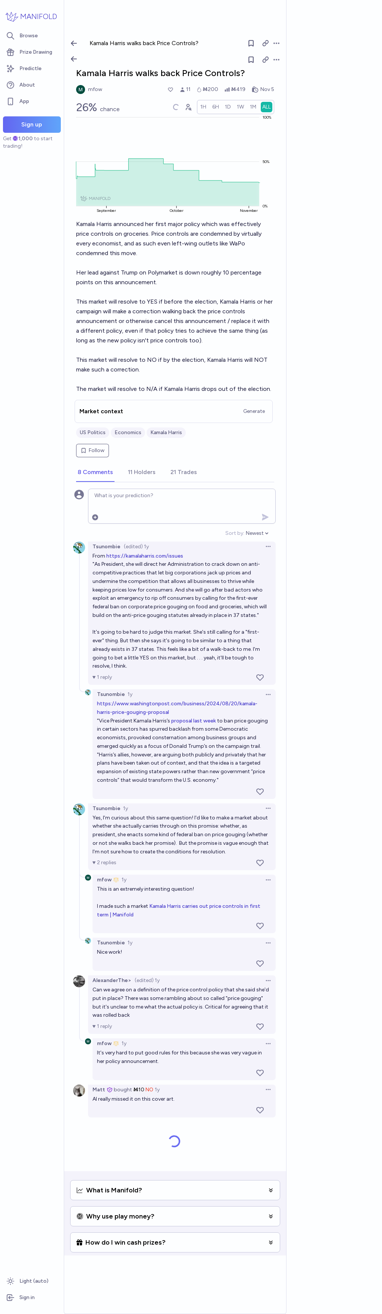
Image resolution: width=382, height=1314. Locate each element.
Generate (254, 411)
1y (130, 694)
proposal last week (193, 721)
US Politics (93, 432)
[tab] (95, 472)
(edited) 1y (136, 546)
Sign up (31, 124)
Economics (128, 432)
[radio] (203, 107)
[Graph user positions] (188, 107)
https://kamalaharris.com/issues (144, 556)
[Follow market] (251, 60)
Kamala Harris (166, 432)
